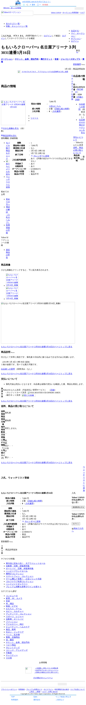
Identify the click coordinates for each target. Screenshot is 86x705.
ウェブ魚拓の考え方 (63, 697)
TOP (13, 697)
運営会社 (36, 699)
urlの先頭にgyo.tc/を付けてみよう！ (36, 1)
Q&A (35, 697)
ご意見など (60, 699)
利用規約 (14, 699)
